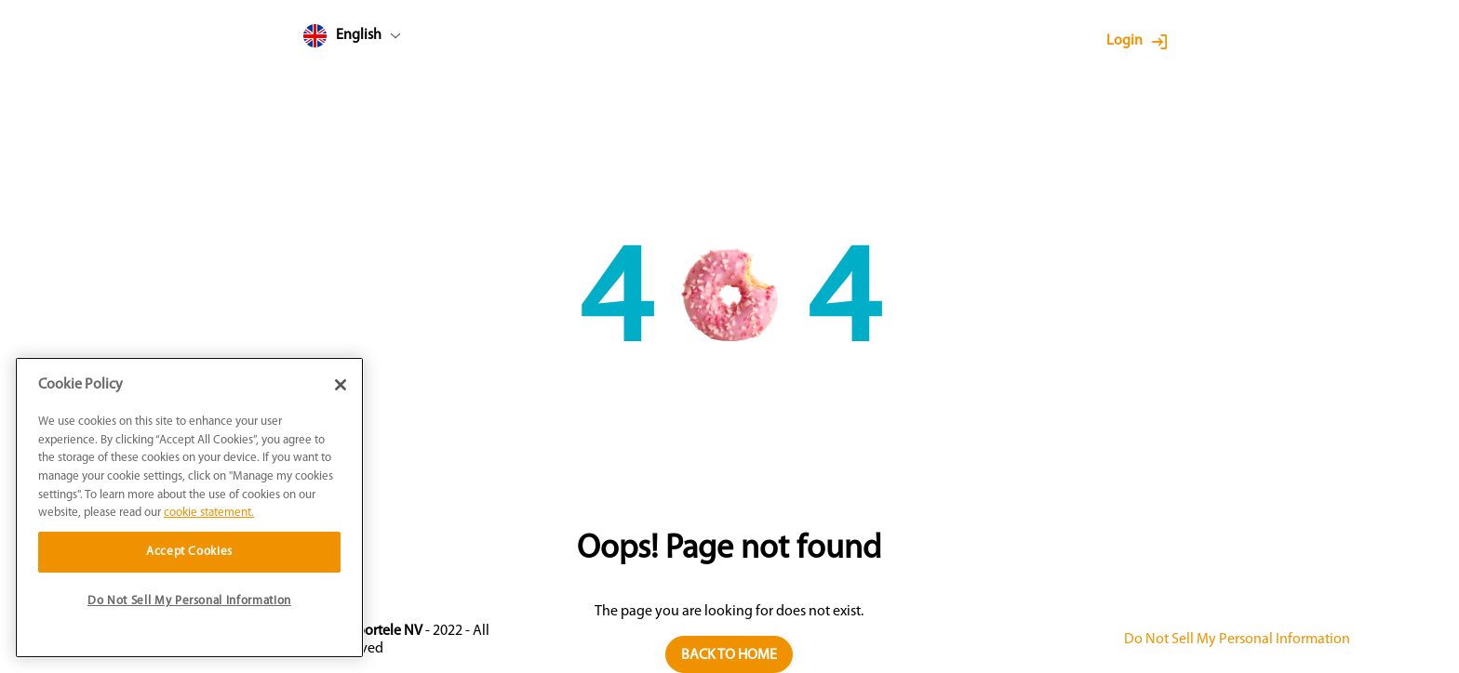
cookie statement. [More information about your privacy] (209, 513)
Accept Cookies (189, 552)
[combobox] (387, 39)
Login (1124, 40)
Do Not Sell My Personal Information (1237, 639)
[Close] (340, 384)
